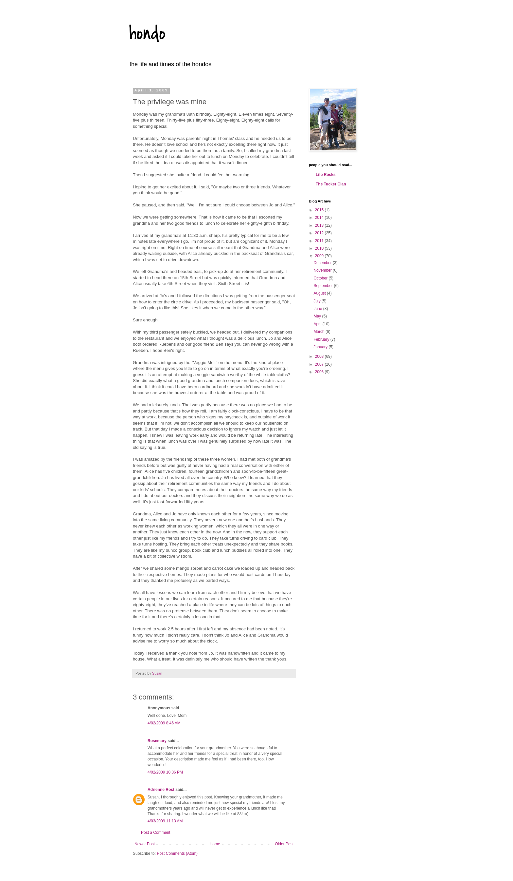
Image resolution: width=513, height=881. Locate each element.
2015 (320, 210)
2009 (320, 256)
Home (215, 844)
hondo (147, 33)
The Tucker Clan (331, 184)
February (321, 339)
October (320, 278)
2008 (320, 356)
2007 (320, 364)
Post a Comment (155, 832)
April (317, 324)
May (317, 316)
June (318, 308)
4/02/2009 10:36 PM (165, 772)
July (317, 301)
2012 (320, 233)
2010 (320, 248)
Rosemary (157, 740)
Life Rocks (326, 174)
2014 (320, 217)
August (320, 293)
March (319, 331)
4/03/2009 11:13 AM (165, 821)
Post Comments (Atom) (177, 853)
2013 (320, 225)
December (323, 262)
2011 (320, 241)
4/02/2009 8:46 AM (164, 723)
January (320, 347)
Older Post (284, 844)
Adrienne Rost (161, 789)
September (323, 285)
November (323, 270)
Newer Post (144, 844)
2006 (320, 372)
